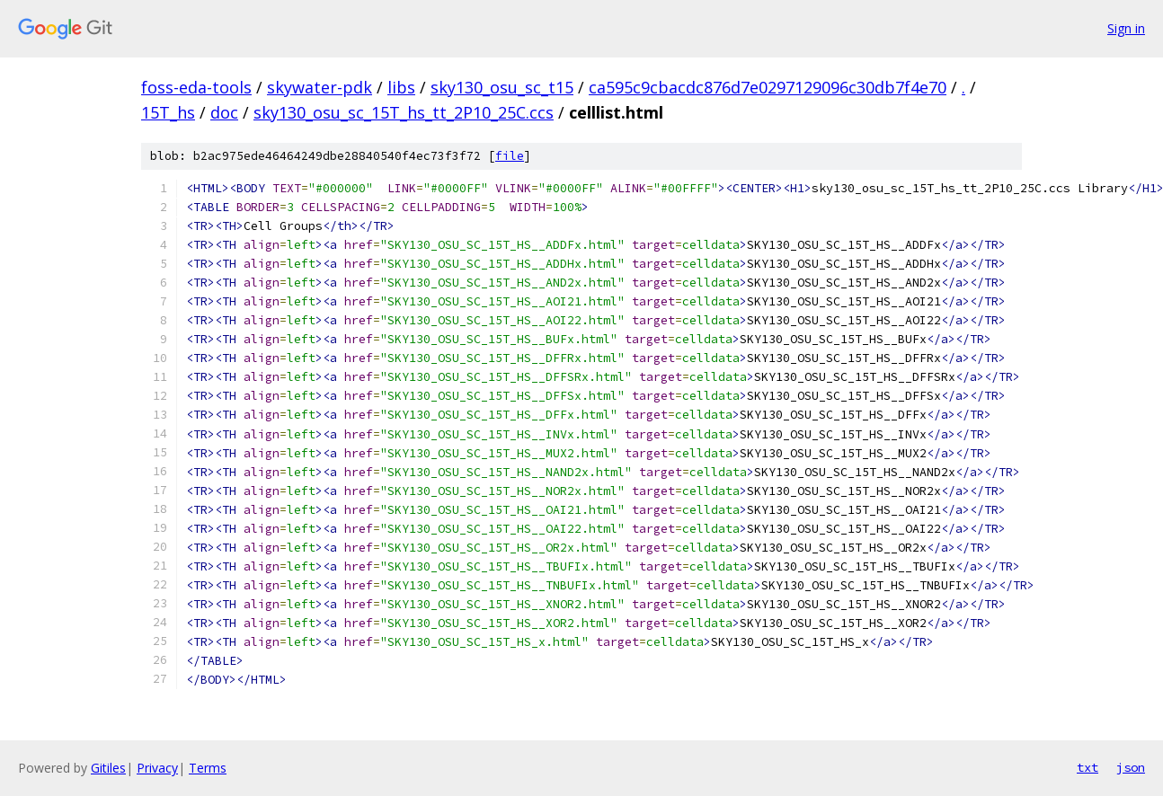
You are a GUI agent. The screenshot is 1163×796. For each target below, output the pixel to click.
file (509, 156)
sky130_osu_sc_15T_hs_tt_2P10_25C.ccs (403, 112)
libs (401, 87)
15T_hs (168, 112)
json (1130, 767)
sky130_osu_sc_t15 (502, 87)
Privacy (157, 767)
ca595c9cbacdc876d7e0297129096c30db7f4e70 (767, 87)
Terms (207, 767)
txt (1087, 767)
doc (224, 112)
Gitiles (108, 767)
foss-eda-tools (196, 87)
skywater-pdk (319, 87)
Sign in (1126, 28)
